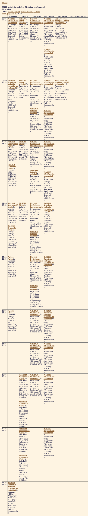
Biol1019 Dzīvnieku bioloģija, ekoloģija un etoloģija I (13, 84)
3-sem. (11, 11)
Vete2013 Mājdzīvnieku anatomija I (13, 21)
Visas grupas (7, 14)
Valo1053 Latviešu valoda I (34, 111)
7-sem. (24, 11)
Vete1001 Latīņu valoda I (23, 21)
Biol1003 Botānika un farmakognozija (36, 21)
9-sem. (30, 11)
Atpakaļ (5, 3)
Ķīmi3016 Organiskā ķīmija (12, 166)
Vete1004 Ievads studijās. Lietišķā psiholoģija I (62, 21)
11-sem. (37, 11)
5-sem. (17, 11)
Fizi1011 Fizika (22, 143)
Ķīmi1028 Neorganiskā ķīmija (13, 144)
